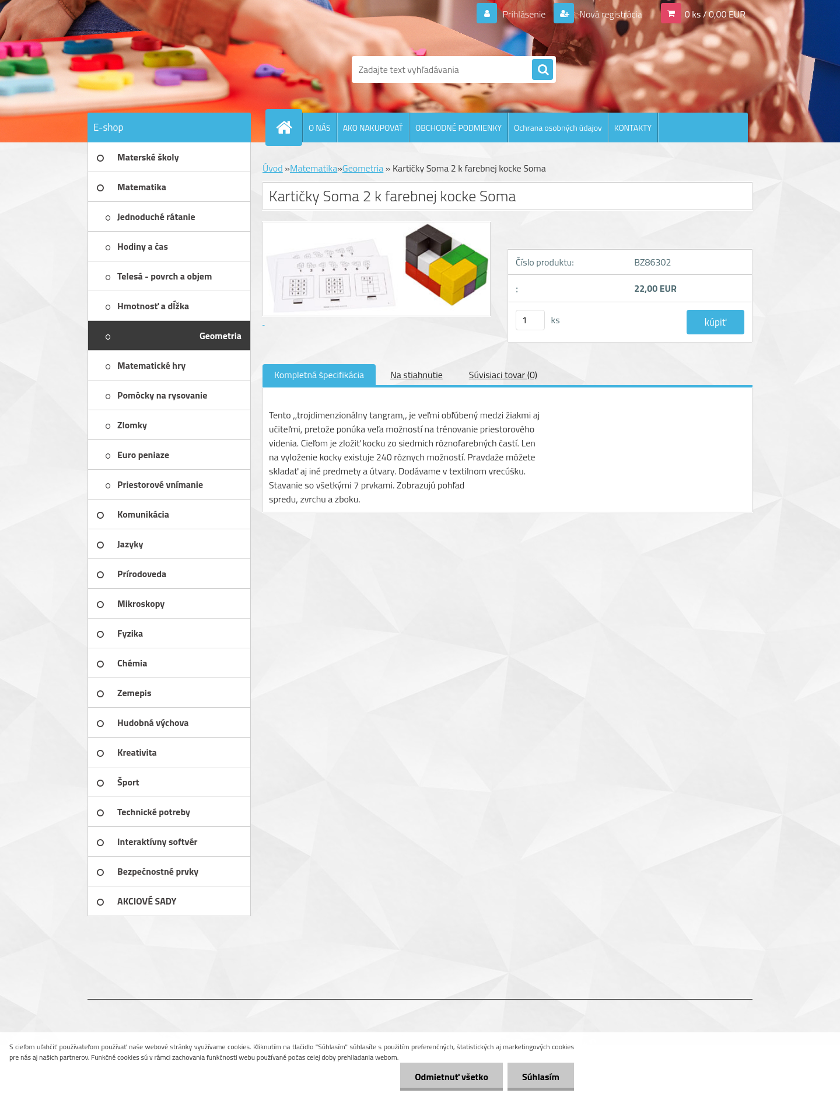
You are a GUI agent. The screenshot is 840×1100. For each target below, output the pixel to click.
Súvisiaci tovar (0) (503, 375)
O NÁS (320, 127)
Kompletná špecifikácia (319, 375)
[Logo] (168, 69)
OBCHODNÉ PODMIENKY (458, 127)
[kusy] (530, 320)
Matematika (313, 168)
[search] (542, 70)
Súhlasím (540, 1077)
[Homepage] (288, 127)
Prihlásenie (524, 14)
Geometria (362, 168)
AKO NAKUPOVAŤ (373, 127)
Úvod (272, 168)
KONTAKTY (633, 127)
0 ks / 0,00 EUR (715, 14)
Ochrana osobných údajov (558, 127)
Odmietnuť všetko (451, 1077)
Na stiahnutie (416, 375)
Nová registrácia (610, 14)
